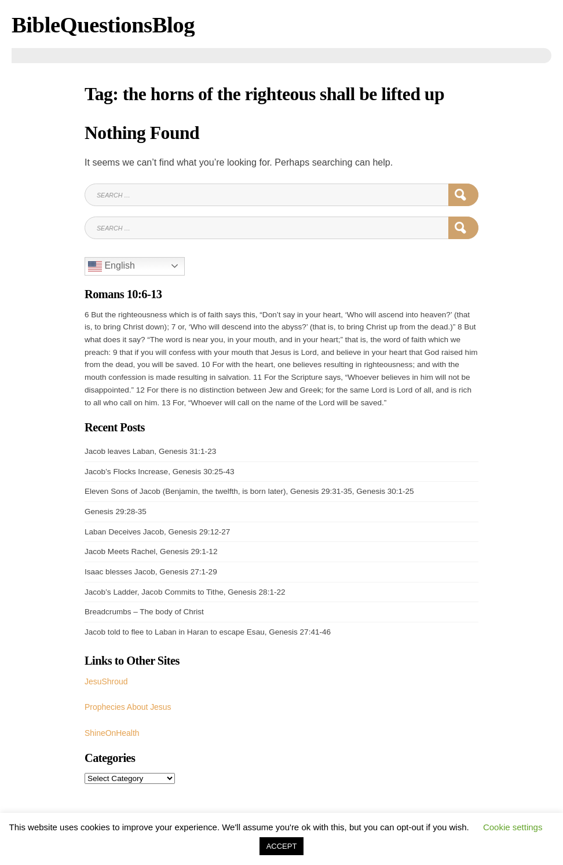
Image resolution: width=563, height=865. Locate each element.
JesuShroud (105, 680)
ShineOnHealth (111, 730)
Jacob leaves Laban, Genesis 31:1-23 (150, 450)
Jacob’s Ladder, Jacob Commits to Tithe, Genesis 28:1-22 (185, 591)
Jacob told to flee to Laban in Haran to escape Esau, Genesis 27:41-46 (208, 631)
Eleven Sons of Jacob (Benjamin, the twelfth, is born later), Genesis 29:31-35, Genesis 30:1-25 (249, 490)
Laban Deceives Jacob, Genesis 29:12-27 (157, 531)
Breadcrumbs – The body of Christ (144, 611)
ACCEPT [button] (281, 846)
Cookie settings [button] (513, 827)
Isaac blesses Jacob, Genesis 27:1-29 (151, 571)
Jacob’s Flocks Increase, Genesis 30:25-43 (159, 471)
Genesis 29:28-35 (116, 511)
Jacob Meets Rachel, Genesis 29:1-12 (151, 551)
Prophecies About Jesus (127, 705)
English (111, 266)
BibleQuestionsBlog (100, 24)
